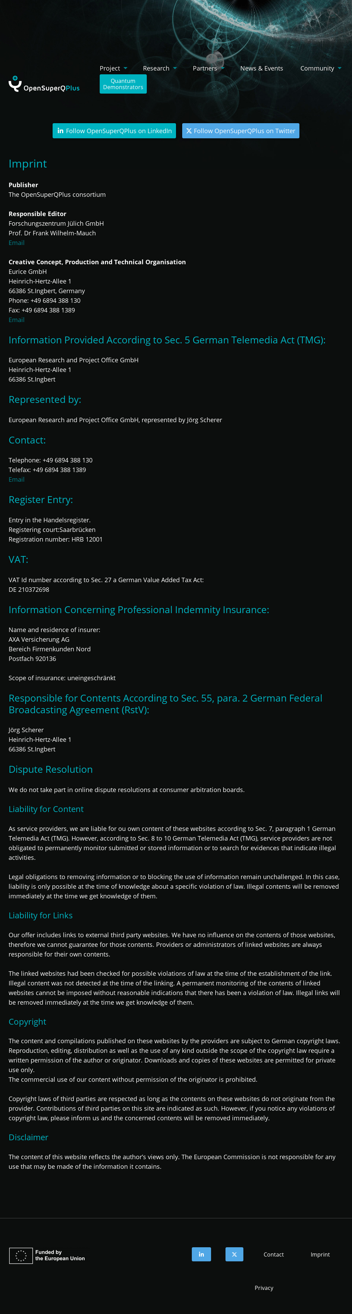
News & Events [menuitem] (261, 68)
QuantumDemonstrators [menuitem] (123, 84)
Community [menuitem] (317, 68)
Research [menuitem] (156, 68)
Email (17, 242)
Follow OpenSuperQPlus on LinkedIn (114, 131)
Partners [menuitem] (205, 68)
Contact (274, 1254)
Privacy (264, 1288)
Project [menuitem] (110, 68)
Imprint (320, 1254)
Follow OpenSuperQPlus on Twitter (240, 131)
